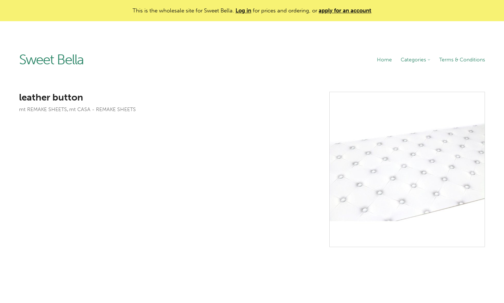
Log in (243, 10)
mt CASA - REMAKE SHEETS (102, 109)
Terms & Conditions (462, 60)
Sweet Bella (51, 60)
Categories (415, 60)
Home (384, 60)
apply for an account (345, 10)
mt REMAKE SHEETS (43, 109)
